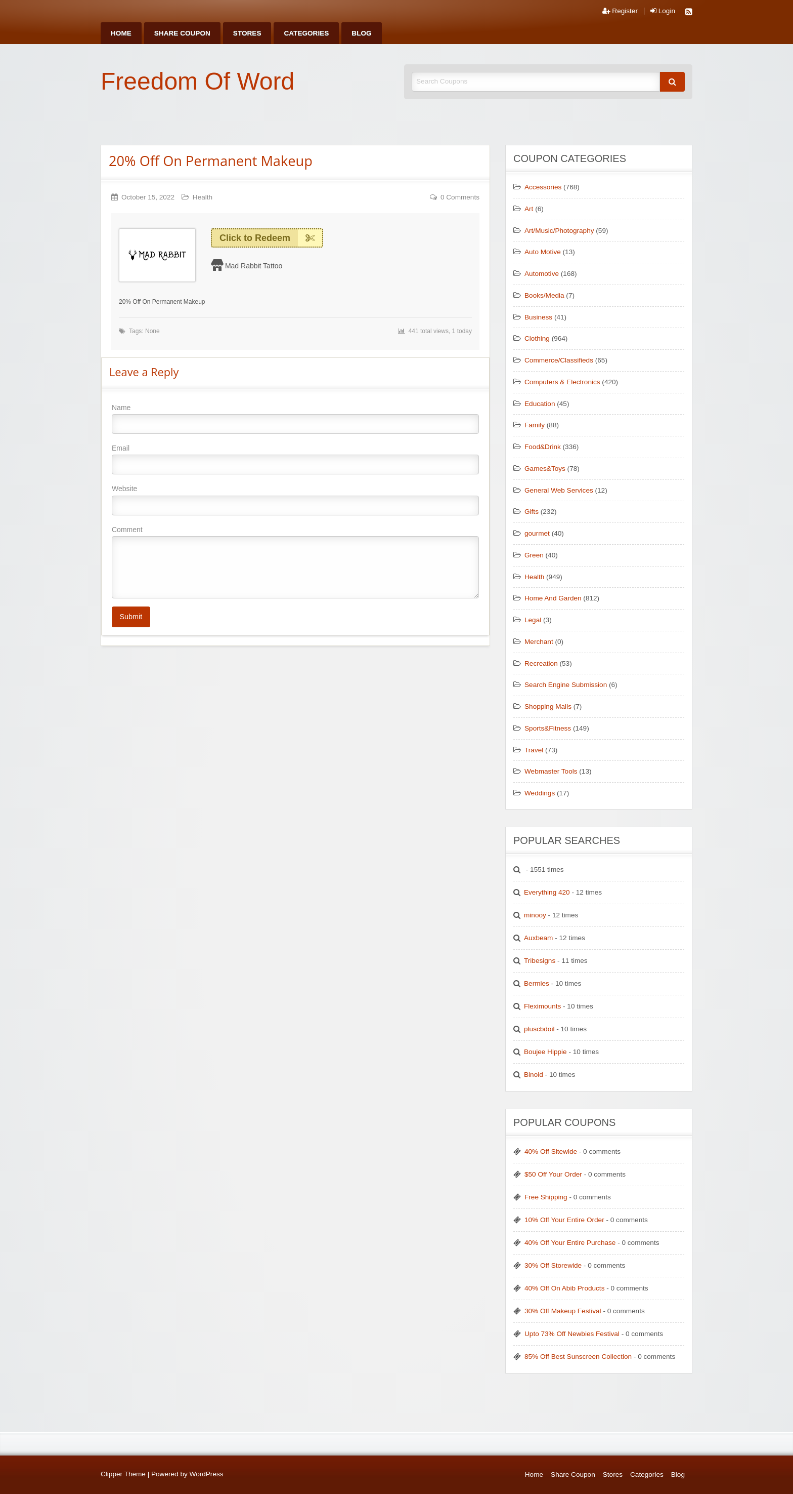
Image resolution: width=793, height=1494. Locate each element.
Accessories (542, 187)
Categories (306, 33)
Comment (295, 562)
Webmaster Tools (551, 771)
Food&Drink (542, 447)
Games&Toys (544, 468)
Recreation (541, 663)
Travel (533, 750)
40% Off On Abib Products (564, 1288)
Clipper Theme (123, 1474)
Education (539, 404)
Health (202, 197)
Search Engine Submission (565, 685)
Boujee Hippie (545, 1052)
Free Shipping (545, 1197)
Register (620, 11)
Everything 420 (547, 892)
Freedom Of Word (197, 81)
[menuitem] (121, 33)
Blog (361, 33)
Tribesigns (539, 960)
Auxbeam (538, 938)
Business (538, 317)
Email (295, 459)
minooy (535, 915)
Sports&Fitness (547, 728)
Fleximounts (542, 1006)
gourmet (537, 533)
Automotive (541, 273)
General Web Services (558, 490)
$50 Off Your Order (553, 1174)
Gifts (531, 511)
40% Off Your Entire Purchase (569, 1242)
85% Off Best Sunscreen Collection (578, 1356)
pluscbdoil (539, 1029)
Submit (130, 617)
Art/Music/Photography (559, 230)
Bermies (536, 983)
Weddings (539, 793)
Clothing (537, 338)
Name (295, 418)
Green (534, 555)
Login (662, 11)
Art (528, 209)
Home (121, 33)
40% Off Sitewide (550, 1151)
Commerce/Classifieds (558, 360)
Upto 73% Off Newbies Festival (572, 1334)
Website (295, 499)
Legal (532, 620)
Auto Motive (542, 252)
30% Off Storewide (553, 1265)
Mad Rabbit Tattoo (253, 266)
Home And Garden (553, 598)
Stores (247, 33)
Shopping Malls (547, 706)
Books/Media (544, 295)
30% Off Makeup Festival (562, 1311)
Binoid (533, 1074)
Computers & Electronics (562, 382)
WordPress (207, 1474)
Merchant (538, 641)
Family (534, 425)
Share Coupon (182, 33)
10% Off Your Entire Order (564, 1220)
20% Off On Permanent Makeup (211, 160)
